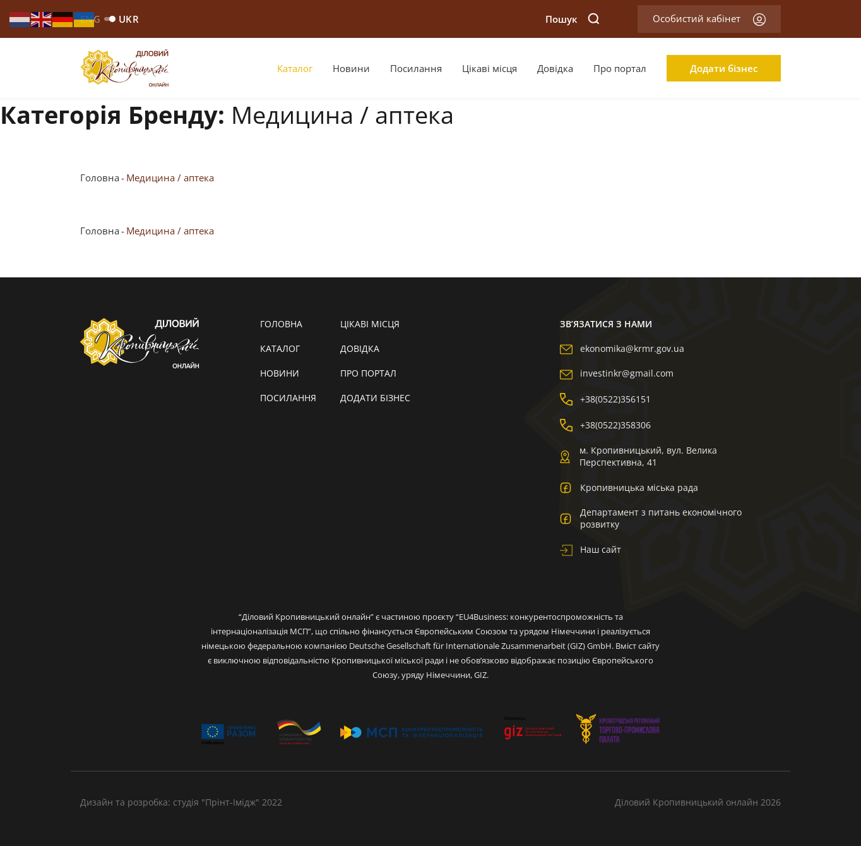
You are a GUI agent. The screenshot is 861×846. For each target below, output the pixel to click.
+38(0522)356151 (605, 399)
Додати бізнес (723, 68)
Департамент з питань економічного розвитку (651, 518)
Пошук (572, 19)
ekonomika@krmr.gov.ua (622, 348)
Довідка (555, 68)
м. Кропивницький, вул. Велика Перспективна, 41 (638, 456)
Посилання (416, 68)
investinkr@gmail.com (617, 373)
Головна (99, 177)
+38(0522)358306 (605, 425)
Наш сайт (590, 549)
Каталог (294, 68)
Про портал (619, 68)
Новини (351, 68)
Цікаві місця (489, 68)
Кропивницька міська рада (629, 487)
